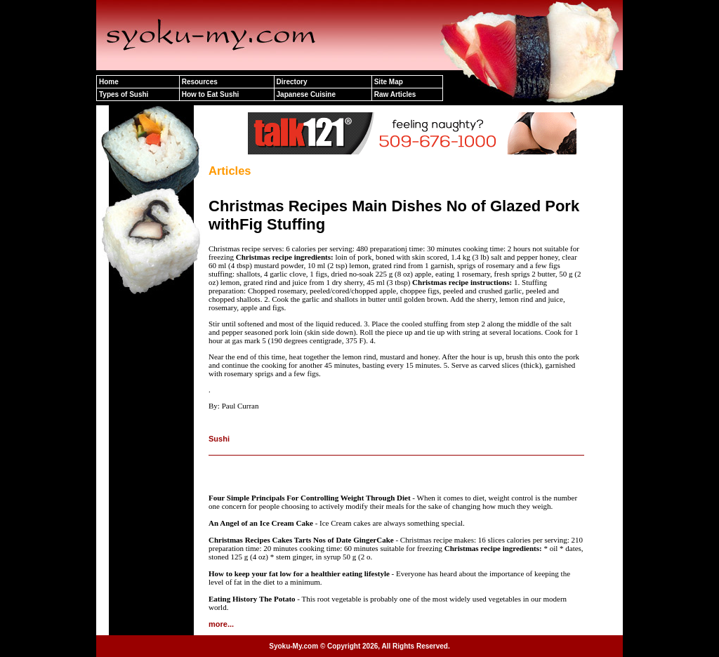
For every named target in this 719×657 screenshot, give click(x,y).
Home (109, 82)
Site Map (388, 82)
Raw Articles (395, 94)
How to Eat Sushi (210, 94)
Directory (292, 82)
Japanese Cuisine (306, 94)
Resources (200, 82)
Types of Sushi (123, 94)
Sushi (219, 438)
